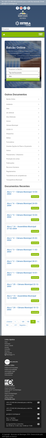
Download (35, 196)
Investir (7, 347)
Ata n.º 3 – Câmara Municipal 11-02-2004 (22, 251)
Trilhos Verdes (9, 397)
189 (23, 322)
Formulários (10, 142)
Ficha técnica (8, 375)
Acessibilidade (9, 373)
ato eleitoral (10, 113)
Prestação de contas (13, 159)
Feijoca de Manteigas (11, 393)
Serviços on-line (9, 395)
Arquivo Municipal (10, 388)
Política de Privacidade (11, 367)
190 (28, 322)
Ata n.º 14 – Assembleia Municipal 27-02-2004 (21, 227)
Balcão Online (10, 99)
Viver (6, 342)
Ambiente (9, 104)
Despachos (10, 134)
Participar (7, 344)
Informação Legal (10, 371)
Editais (8, 138)
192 (38, 322)
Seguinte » (23, 325)
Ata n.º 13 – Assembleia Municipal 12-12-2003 (21, 297)
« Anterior (9, 322)
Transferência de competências (16, 175)
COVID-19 (9, 129)
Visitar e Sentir (9, 345)
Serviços (7, 351)
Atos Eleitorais (11, 117)
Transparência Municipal (14, 180)
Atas (7, 108)
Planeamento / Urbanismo (14, 154)
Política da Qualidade (11, 369)
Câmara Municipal (12, 125)
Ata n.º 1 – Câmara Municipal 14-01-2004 (22, 274)
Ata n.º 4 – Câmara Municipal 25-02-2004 (22, 239)
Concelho (7, 349)
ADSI (3, 436)
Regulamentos (11, 171)
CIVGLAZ (7, 391)
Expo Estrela (8, 353)
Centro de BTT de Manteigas (13, 390)
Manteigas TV (10, 354)
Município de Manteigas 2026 (20, 434)
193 (7, 325)
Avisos (8, 121)
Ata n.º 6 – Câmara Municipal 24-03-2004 (22, 204)
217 (16, 325)
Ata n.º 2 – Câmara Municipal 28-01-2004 (22, 262)
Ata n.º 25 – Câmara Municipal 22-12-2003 (23, 285)
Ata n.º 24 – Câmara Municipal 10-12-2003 (23, 308)
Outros (8, 150)
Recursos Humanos (12, 167)
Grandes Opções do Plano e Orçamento (19, 146)
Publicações (10, 163)
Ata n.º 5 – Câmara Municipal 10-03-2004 (22, 216)
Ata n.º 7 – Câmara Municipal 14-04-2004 (22, 193)
